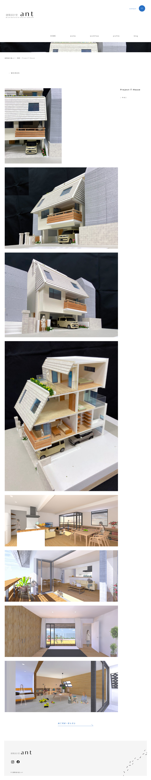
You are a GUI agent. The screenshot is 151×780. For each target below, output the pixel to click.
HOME (53, 36)
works (73, 36)
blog (136, 36)
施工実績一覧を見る (67, 723)
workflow (94, 36)
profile (116, 36)
